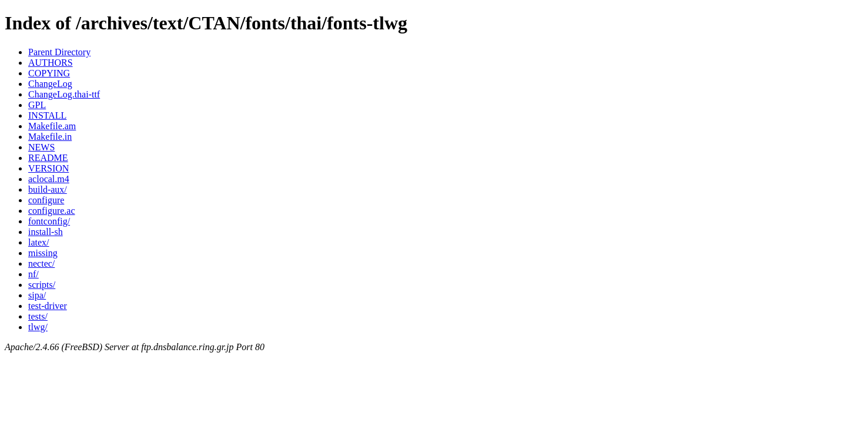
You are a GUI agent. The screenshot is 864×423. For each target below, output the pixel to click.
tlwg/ (38, 327)
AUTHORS (50, 63)
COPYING (49, 73)
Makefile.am (52, 126)
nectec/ (41, 263)
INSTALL (47, 115)
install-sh (45, 232)
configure (46, 200)
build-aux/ (47, 189)
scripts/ (41, 285)
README (48, 158)
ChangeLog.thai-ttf (64, 94)
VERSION (48, 168)
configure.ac (51, 211)
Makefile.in (50, 137)
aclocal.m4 (48, 179)
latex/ (38, 242)
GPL (37, 105)
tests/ (38, 316)
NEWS (41, 147)
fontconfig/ (49, 221)
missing (43, 253)
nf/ (33, 274)
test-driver (47, 306)
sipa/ (37, 295)
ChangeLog (50, 84)
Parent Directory (59, 52)
